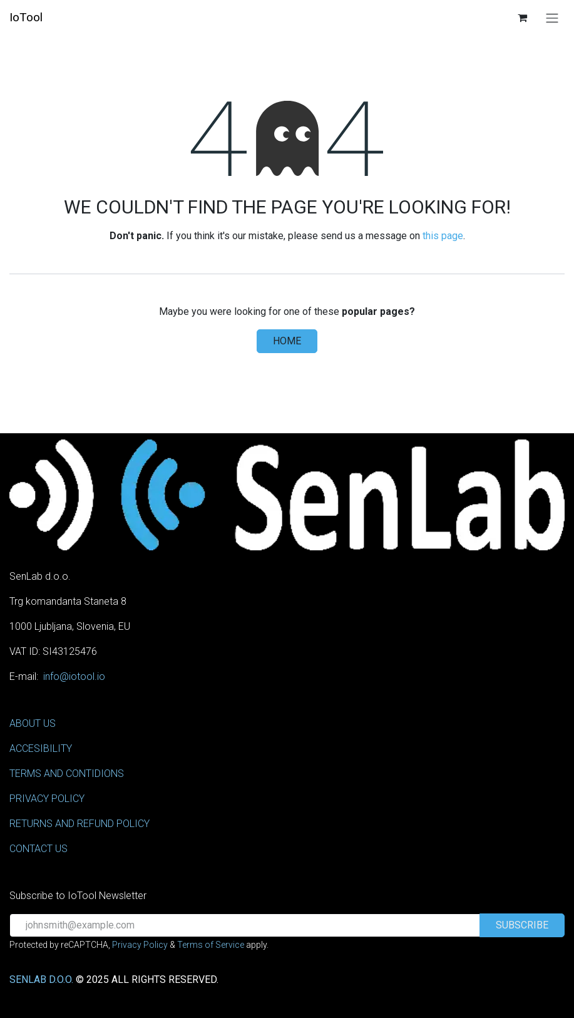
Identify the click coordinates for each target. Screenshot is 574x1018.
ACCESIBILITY (40, 748)
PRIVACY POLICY (47, 799)
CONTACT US (38, 849)
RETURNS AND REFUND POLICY (79, 824)
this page (443, 236)
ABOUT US (32, 723)
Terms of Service (210, 945)
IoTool (26, 17)
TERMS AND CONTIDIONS (66, 773)
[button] (522, 925)
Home (287, 341)
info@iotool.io (74, 676)
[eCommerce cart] (522, 17)
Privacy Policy (140, 945)
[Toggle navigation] (552, 18)
